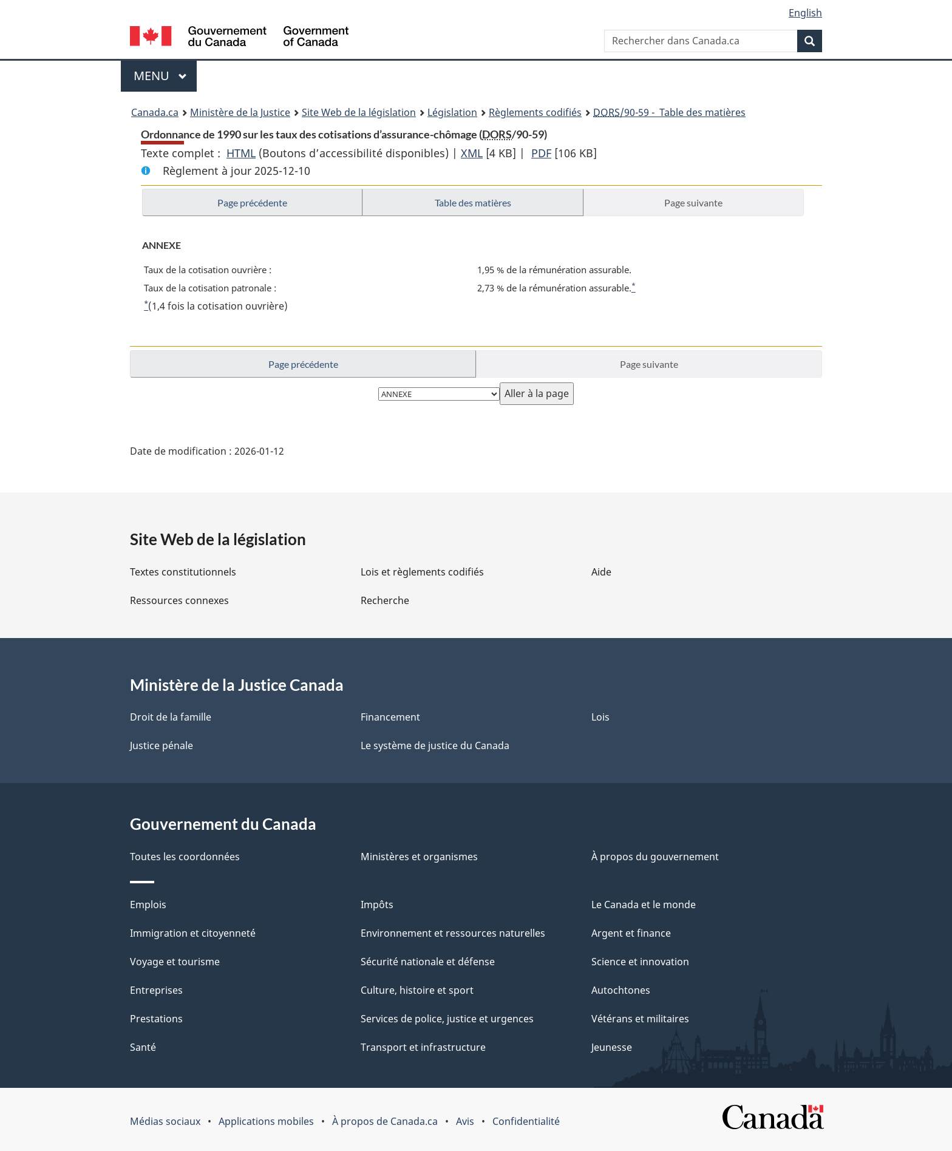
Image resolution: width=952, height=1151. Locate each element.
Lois (600, 717)
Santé (143, 1047)
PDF (541, 153)
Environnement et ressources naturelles (453, 933)
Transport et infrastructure (423, 1047)
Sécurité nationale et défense (428, 961)
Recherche (385, 600)
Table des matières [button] (473, 202)
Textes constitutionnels (183, 572)
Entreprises (156, 990)
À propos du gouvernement (655, 856)
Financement (390, 717)
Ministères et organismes (419, 856)
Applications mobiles (266, 1121)
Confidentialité (526, 1121)
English (805, 12)
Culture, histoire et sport (417, 990)
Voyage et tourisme (175, 961)
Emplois (148, 904)
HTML (241, 153)
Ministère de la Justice (240, 112)
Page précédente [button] (252, 202)
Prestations (156, 1018)
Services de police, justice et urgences (447, 1018)
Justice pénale (161, 745)
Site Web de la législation (359, 112)
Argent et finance (631, 933)
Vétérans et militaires (640, 1018)
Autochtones (620, 990)
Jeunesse (611, 1047)
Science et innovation (640, 961)
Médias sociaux (165, 1121)
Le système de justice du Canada (435, 745)
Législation (452, 112)
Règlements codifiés (535, 112)
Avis (465, 1121)
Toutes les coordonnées (185, 856)
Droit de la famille (170, 717)
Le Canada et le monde (643, 904)
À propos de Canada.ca (385, 1121)
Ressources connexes (179, 600)
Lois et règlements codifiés (422, 572)
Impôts (377, 904)
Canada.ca (154, 112)
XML (472, 153)
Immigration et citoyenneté (193, 933)
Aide (601, 572)
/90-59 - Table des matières (669, 112)
